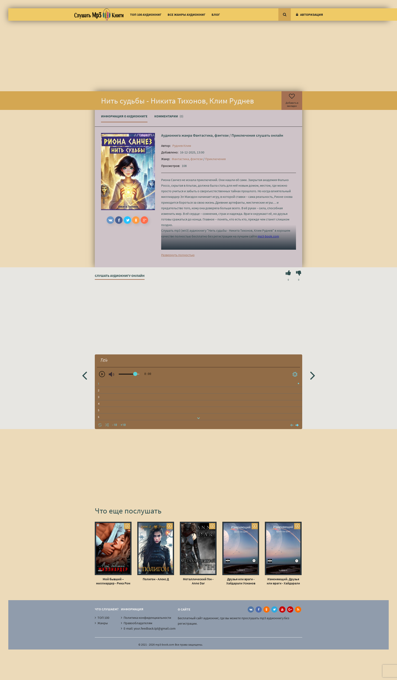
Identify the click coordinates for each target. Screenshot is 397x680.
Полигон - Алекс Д (156, 579)
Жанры (102, 623)
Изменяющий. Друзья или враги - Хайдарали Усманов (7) (283, 581)
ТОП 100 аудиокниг (145, 14)
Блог (216, 14)
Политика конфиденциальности (147, 618)
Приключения (243, 135)
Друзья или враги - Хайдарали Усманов (240, 581)
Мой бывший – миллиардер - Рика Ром (113, 581)
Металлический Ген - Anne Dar (198, 581)
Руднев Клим (181, 146)
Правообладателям (138, 623)
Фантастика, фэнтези (211, 135)
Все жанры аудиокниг (186, 14)
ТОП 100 (103, 618)
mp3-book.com (268, 236)
